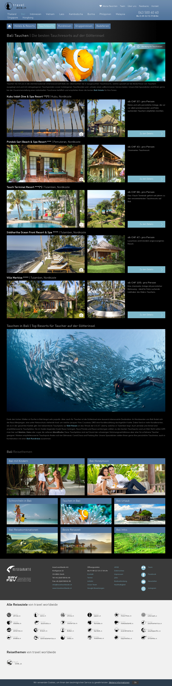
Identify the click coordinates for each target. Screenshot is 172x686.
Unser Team (92, 585)
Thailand (11, 14)
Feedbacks (144, 6)
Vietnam (50, 14)
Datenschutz (119, 571)
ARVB (116, 567)
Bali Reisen (72, 426)
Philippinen (105, 14)
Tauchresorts (46, 26)
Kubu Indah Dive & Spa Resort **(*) (39, 96)
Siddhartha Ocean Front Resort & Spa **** (46, 232)
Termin (90, 578)
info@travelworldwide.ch (62, 585)
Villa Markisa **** (31, 278)
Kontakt (155, 6)
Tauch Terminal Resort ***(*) (38, 187)
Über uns (132, 6)
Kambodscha (76, 14)
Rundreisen (64, 26)
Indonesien (35, 14)
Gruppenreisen (83, 26)
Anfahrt (90, 581)
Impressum (118, 574)
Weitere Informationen (119, 683)
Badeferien (102, 26)
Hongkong (28, 18)
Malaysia (120, 14)
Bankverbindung (120, 581)
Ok (135, 683)
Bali (23, 14)
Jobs (116, 578)
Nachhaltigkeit (120, 585)
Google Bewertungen (95, 588)
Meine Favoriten (110, 6)
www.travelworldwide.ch (62, 588)
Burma (91, 14)
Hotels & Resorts (24, 26)
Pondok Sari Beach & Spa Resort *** (43, 142)
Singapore (12, 18)
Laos (61, 14)
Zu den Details (151, 133)
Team (122, 6)
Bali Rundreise (33, 438)
